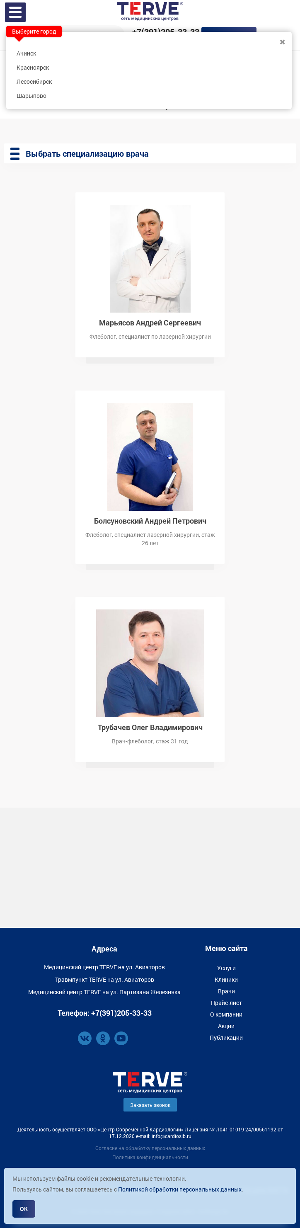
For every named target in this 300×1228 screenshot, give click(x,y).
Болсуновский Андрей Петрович (150, 520)
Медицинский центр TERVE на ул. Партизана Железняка (104, 992)
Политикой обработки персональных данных (180, 1189)
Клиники (226, 979)
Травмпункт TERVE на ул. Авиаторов (104, 979)
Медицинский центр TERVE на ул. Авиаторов (104, 967)
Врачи (226, 991)
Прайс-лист (226, 1003)
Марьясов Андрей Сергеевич (150, 322)
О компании (226, 1014)
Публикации (226, 1037)
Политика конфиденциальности (150, 1157)
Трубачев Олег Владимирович (150, 726)
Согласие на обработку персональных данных (150, 1148)
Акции (226, 1026)
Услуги (226, 968)
